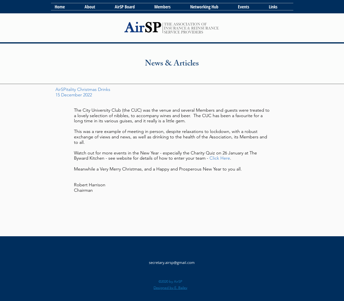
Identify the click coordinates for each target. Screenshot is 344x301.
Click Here (219, 158)
